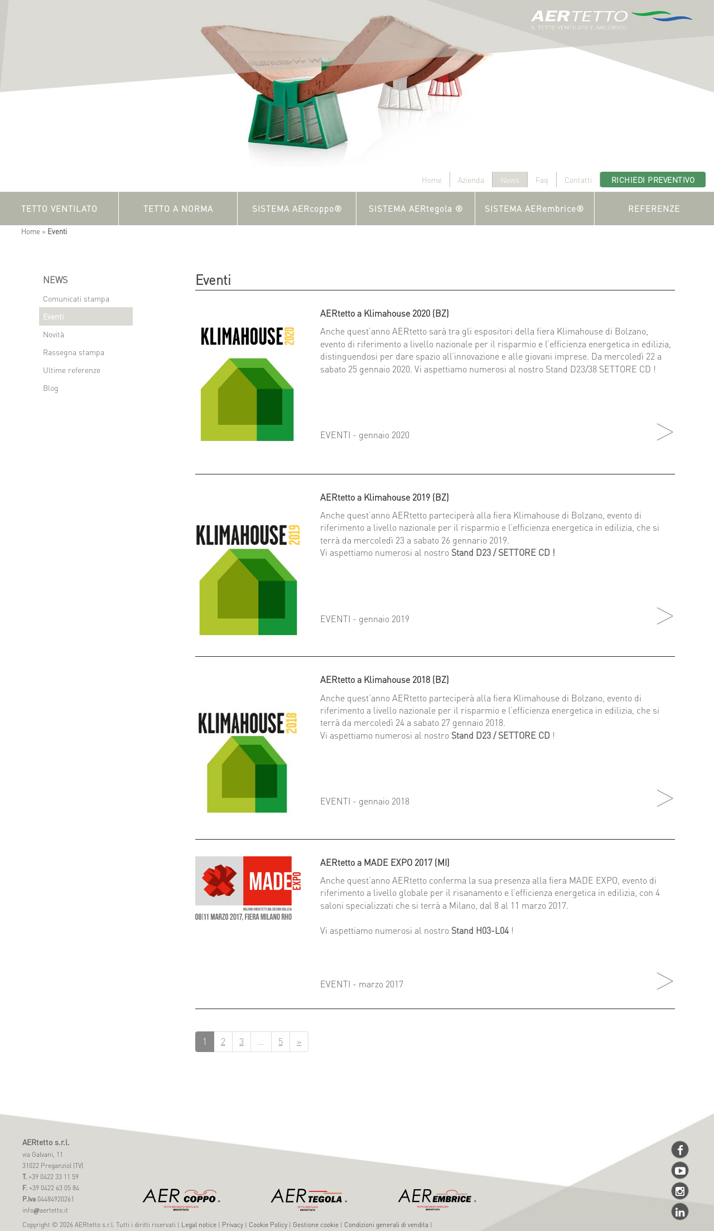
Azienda (471, 180)
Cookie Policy (268, 1224)
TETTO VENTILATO (59, 208)
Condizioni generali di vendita (386, 1224)
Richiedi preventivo (653, 180)
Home (432, 180)
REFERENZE (654, 208)
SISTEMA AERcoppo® (297, 208)
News (509, 180)
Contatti (578, 180)
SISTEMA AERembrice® (534, 208)
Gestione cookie (316, 1224)
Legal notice (198, 1224)
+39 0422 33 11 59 (53, 1176)
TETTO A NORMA (178, 208)
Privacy (232, 1224)
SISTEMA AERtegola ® (416, 208)
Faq (542, 180)
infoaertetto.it (45, 1210)
